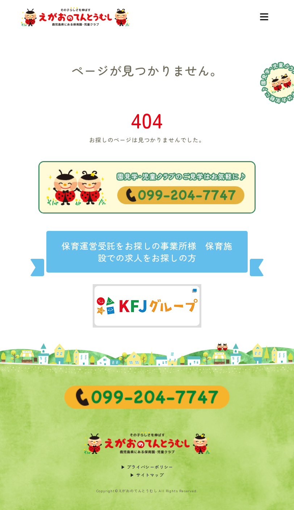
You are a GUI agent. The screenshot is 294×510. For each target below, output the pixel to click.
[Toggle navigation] (264, 17)
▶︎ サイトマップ (147, 475)
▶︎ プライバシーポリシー (147, 467)
